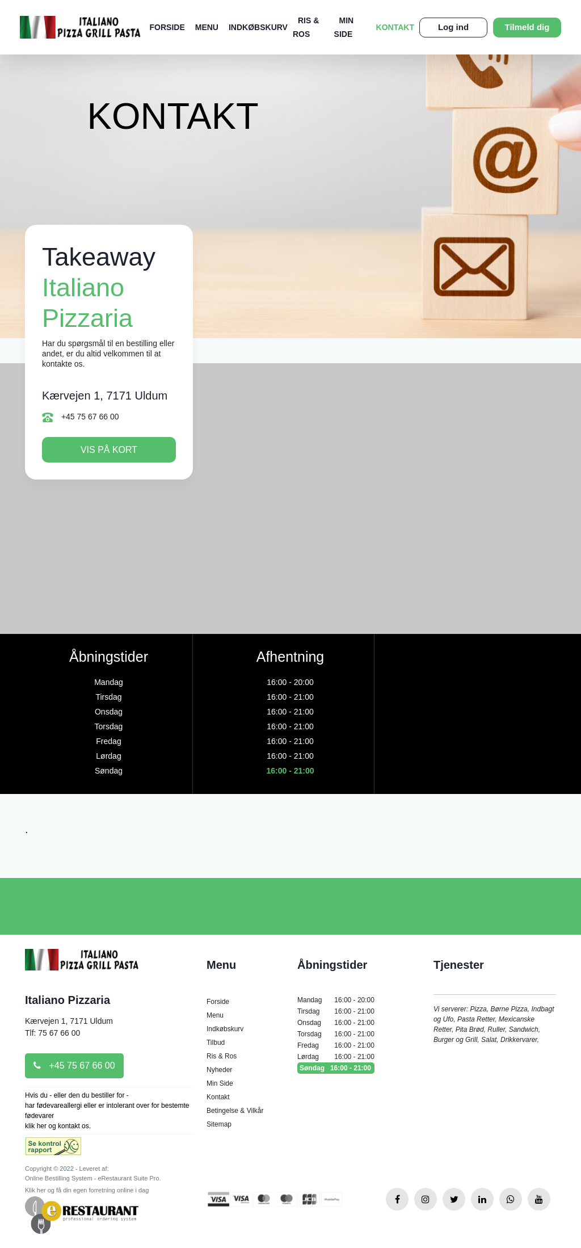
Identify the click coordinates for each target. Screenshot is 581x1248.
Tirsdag (335, 1011)
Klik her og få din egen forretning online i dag (87, 1190)
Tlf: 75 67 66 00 (52, 1032)
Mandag (335, 1000)
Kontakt (395, 27)
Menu (206, 27)
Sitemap (219, 1124)
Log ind (453, 27)
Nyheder (219, 1070)
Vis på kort (109, 450)
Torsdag (335, 1034)
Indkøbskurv (258, 27)
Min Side (220, 1083)
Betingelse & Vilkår (235, 1111)
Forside (167, 27)
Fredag (335, 1045)
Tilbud (216, 1043)
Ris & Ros (222, 1056)
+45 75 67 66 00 (80, 417)
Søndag (336, 1068)
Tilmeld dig (527, 27)
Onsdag (335, 1022)
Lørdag (335, 1056)
